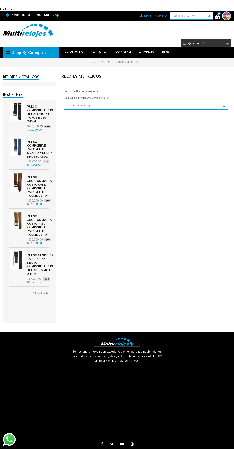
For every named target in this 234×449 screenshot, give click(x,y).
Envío (13, 424)
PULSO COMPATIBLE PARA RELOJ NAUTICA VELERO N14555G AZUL (39, 153)
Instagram (122, 52)
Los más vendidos (135, 418)
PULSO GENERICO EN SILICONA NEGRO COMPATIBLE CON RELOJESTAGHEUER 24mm (41, 268)
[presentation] (59, 389)
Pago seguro (141, 424)
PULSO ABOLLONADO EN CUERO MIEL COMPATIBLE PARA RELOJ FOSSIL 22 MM (39, 229)
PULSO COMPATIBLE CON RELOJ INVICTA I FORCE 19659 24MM (40, 117)
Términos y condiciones (77, 424)
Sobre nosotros (113, 424)
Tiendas (115, 430)
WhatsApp (147, 52)
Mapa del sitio (210, 424)
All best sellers (42, 296)
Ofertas (87, 418)
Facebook (99, 52)
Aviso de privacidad (38, 424)
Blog (166, 52)
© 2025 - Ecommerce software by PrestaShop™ (40, 442)
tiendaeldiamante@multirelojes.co (177, 399)
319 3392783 (163, 392)
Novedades (108, 418)
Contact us (74, 52)
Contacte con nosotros (175, 424)
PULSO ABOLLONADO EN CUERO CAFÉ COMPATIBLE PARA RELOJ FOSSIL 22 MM (39, 190)
